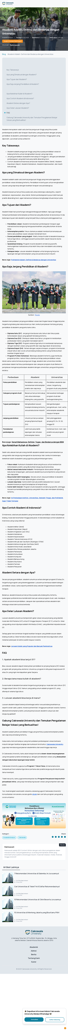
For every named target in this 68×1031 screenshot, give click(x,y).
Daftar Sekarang (54, 1020)
